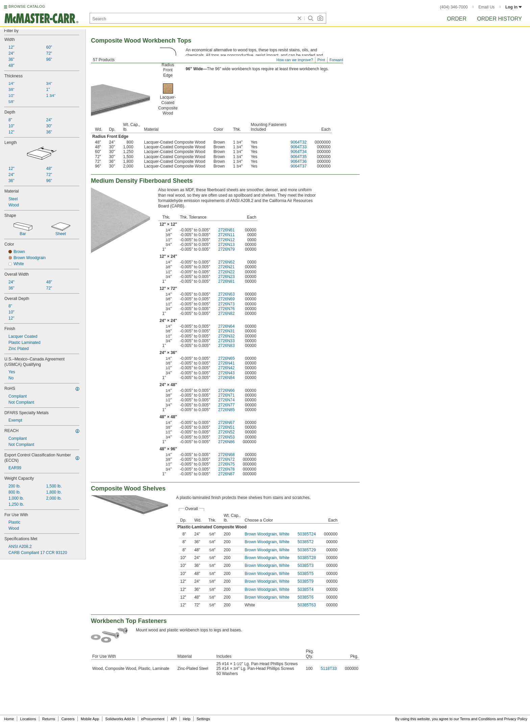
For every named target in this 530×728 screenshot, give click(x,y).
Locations (28, 719)
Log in (513, 7)
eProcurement (153, 719)
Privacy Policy (515, 719)
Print (321, 60)
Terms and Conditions (478, 719)
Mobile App (90, 719)
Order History (499, 19)
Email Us (486, 7)
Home (9, 719)
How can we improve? (294, 60)
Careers (67, 719)
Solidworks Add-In (120, 719)
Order (456, 19)
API (174, 719)
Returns (48, 719)
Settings (203, 719)
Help (187, 719)
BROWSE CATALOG (26, 6)
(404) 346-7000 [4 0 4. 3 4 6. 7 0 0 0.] (454, 7)
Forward (336, 60)
